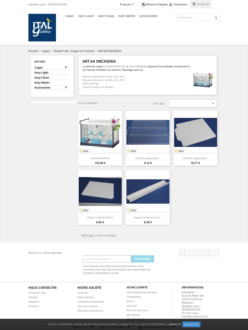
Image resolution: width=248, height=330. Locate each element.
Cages (69, 16)
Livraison (83, 292)
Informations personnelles (142, 292)
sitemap (33, 297)
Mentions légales (155, 4)
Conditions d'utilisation (91, 301)
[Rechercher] (198, 17)
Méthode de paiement (90, 310)
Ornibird (33, 306)
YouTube (199, 253)
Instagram (215, 253)
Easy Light (86, 16)
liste (85, 151)
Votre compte (137, 287)
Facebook (182, 253)
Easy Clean (106, 16)
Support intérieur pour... (148, 217)
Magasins (34, 301)
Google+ (207, 253)
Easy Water (127, 16)
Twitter (191, 253)
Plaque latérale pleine (100, 217)
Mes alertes (133, 314)
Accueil (39, 61)
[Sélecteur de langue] (127, 5)
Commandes (134, 296)
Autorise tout (191, 324)
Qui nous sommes (88, 306)
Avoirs (130, 301)
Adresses (132, 305)
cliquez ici (174, 324)
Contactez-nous (37, 292)
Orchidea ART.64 (100, 158)
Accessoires (148, 16)
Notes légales (85, 297)
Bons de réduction (137, 310)
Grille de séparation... (148, 158)
